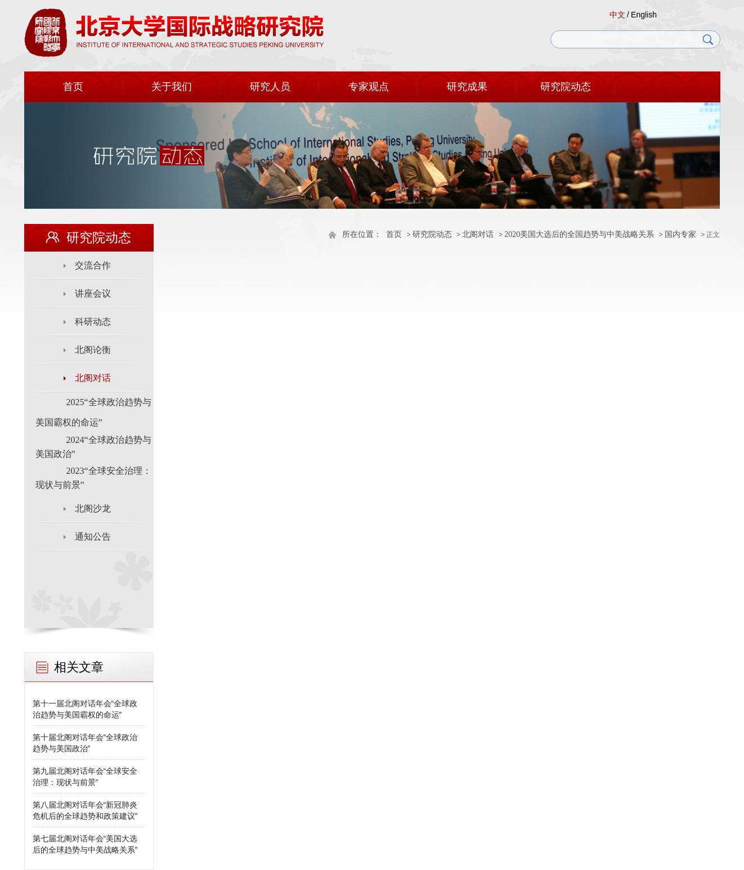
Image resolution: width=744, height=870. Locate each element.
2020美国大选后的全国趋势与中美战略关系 (579, 234)
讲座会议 (93, 293)
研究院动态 (565, 86)
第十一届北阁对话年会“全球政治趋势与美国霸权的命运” (85, 709)
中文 (617, 14)
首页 (73, 86)
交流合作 (93, 265)
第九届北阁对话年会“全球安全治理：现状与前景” (85, 776)
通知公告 (93, 536)
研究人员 (270, 86)
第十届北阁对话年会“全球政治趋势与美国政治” (85, 743)
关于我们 (171, 86)
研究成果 (467, 86)
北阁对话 (478, 234)
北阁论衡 (93, 350)
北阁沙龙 (93, 508)
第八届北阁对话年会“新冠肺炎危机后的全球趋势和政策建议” (85, 810)
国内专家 (680, 234)
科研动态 (93, 321)
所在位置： (362, 234)
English (644, 14)
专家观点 (368, 86)
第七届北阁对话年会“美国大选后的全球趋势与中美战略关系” (85, 844)
